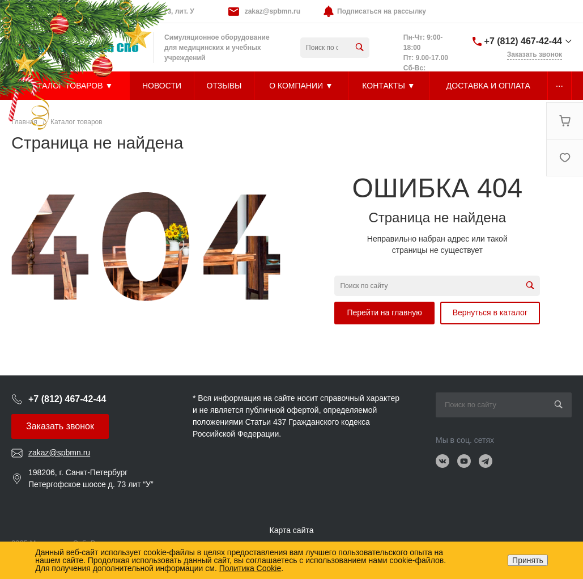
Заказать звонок (60, 426)
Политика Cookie (250, 568)
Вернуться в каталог (490, 312)
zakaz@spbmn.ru (272, 11)
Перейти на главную (384, 312)
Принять (527, 560)
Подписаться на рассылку (381, 11)
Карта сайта (292, 530)
